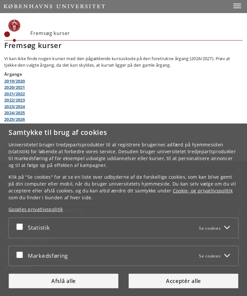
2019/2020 (14, 81)
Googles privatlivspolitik (35, 209)
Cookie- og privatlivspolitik (203, 191)
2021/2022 (14, 94)
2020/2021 (14, 87)
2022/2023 (14, 100)
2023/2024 (14, 106)
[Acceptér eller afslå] (21, 226)
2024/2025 (14, 113)
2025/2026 (14, 119)
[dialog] (123, 209)
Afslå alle (63, 281)
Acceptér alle (183, 281)
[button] (237, 6)
